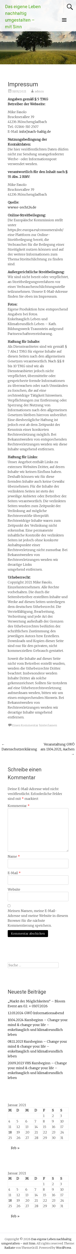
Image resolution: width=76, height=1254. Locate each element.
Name (14, 856)
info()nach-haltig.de (35, 131)
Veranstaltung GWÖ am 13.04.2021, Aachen (58, 749)
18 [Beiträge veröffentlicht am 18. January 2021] (10, 1132)
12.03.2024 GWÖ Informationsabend (36, 1013)
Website (14, 889)
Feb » (15, 1148)
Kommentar (19, 806)
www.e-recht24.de (22, 207)
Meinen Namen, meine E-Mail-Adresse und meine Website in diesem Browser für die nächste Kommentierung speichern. (38, 918)
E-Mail (14, 873)
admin (39, 91)
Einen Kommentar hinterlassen (34, 725)
